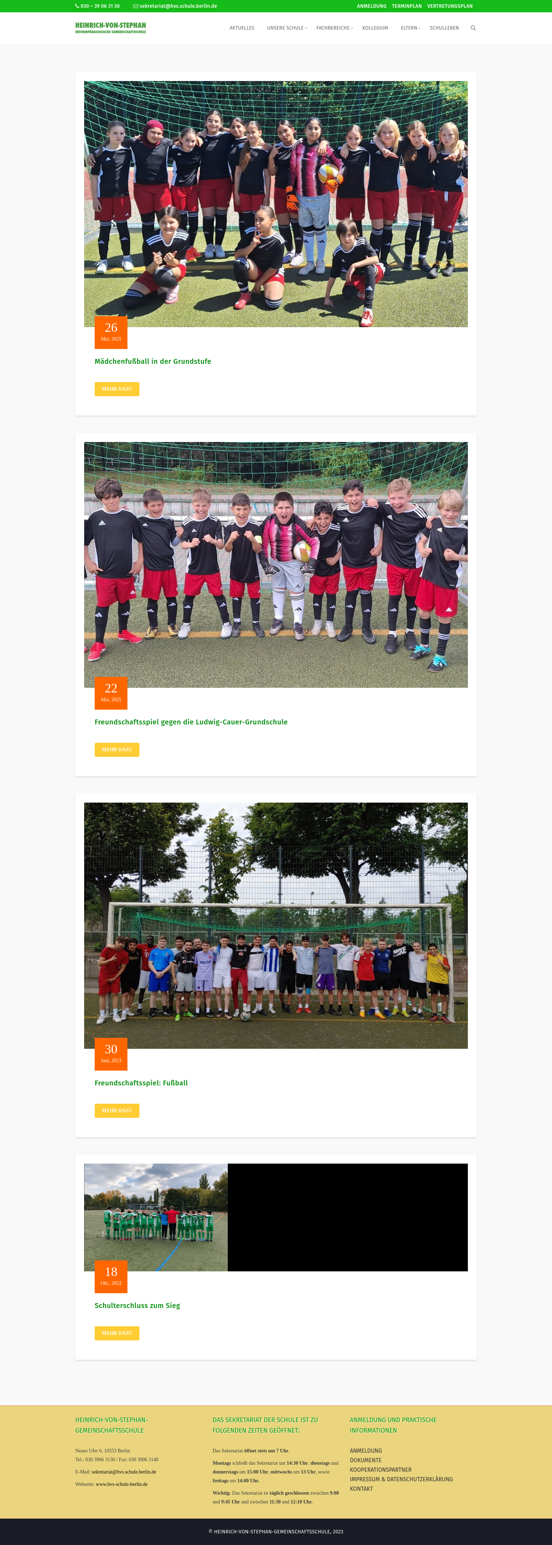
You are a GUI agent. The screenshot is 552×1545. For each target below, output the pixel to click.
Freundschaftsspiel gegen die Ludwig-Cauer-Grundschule (191, 722)
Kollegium (375, 28)
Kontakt (361, 1488)
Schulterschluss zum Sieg (137, 1305)
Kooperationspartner (381, 1469)
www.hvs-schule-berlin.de (122, 1484)
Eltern (409, 28)
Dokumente (366, 1460)
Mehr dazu (117, 389)
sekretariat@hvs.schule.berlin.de (175, 6)
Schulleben (444, 28)
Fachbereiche (333, 28)
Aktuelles (242, 28)
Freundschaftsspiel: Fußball (141, 1083)
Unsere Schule (285, 28)
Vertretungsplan (450, 6)
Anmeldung (372, 6)
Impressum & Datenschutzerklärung (401, 1479)
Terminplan (407, 6)
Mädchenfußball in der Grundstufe (153, 361)
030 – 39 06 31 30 (97, 6)
